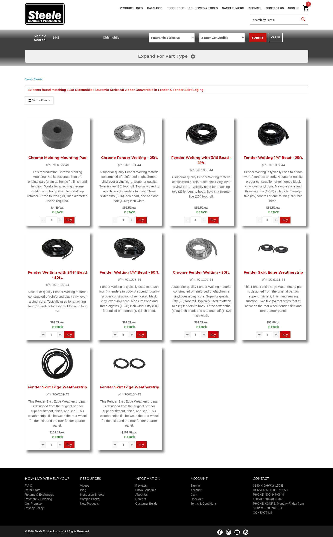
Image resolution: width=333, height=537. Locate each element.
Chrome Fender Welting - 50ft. (201, 272)
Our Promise (33, 503)
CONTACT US (262, 512)
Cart (193, 494)
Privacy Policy (34, 508)
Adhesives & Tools (203, 8)
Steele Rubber (46, 14)
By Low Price (39, 100)
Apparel (255, 8)
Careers (140, 499)
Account (196, 490)
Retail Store (33, 490)
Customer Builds (146, 503)
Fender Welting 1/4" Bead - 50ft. (129, 272)
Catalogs (154, 8)
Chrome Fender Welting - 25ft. (129, 158)
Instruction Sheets (92, 494)
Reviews (141, 485)
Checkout (197, 499)
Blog (83, 490)
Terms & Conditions (204, 503)
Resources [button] (175, 8)
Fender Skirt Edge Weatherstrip (273, 272)
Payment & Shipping (38, 499)
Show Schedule (145, 490)
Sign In (293, 8)
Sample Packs (233, 8)
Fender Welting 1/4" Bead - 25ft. (273, 158)
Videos (84, 485)
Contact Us (275, 8)
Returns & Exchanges (39, 494)
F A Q (28, 485)
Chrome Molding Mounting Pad (57, 158)
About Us (141, 494)
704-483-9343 (274, 499)
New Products (89, 503)
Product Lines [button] (131, 8)
